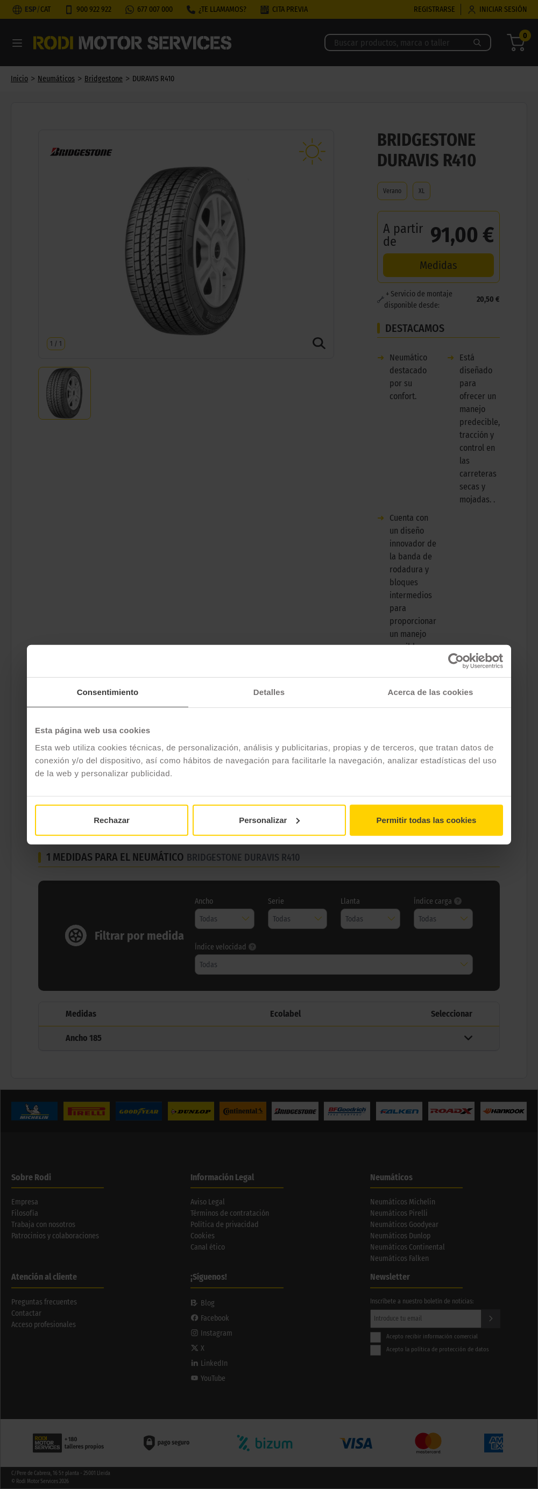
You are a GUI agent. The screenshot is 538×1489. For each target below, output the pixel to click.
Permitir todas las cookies (427, 819)
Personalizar (269, 819)
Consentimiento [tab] (108, 692)
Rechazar (112, 819)
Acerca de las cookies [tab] (430, 692)
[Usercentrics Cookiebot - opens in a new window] (456, 661)
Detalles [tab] (269, 692)
